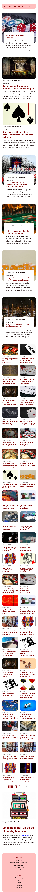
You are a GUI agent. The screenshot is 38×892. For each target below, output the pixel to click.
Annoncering (19, 878)
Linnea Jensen (10, 51)
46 (26, 787)
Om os (19, 880)
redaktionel (5, 83)
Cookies (19, 883)
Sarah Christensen (19, 822)
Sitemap (19, 887)
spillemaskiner (25, 835)
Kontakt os (19, 885)
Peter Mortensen (17, 80)
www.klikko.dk (20, 870)
